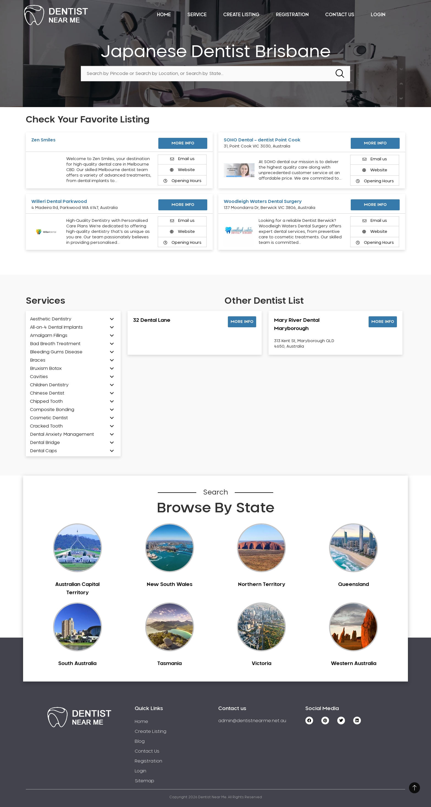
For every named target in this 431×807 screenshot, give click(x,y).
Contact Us (339, 14)
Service (197, 14)
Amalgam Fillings (48, 335)
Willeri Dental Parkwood (59, 201)
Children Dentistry (49, 385)
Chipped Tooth (46, 401)
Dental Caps (43, 451)
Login (378, 14)
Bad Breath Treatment (55, 344)
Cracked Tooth (46, 426)
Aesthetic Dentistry (50, 319)
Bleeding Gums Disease (56, 352)
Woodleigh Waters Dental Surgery (263, 201)
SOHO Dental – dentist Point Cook (262, 140)
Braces (37, 360)
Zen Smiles (43, 140)
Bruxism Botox (46, 368)
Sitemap (144, 781)
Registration (292, 14)
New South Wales (169, 584)
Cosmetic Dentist (49, 418)
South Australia (77, 663)
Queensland (353, 584)
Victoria (261, 663)
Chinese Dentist (47, 393)
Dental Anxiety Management (62, 434)
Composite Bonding (52, 409)
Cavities (39, 377)
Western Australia (353, 663)
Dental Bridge (45, 442)
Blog (140, 741)
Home (164, 14)
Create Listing (241, 14)
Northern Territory (261, 584)
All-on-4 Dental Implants (56, 327)
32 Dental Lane (151, 320)
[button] (242, 321)
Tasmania (169, 663)
